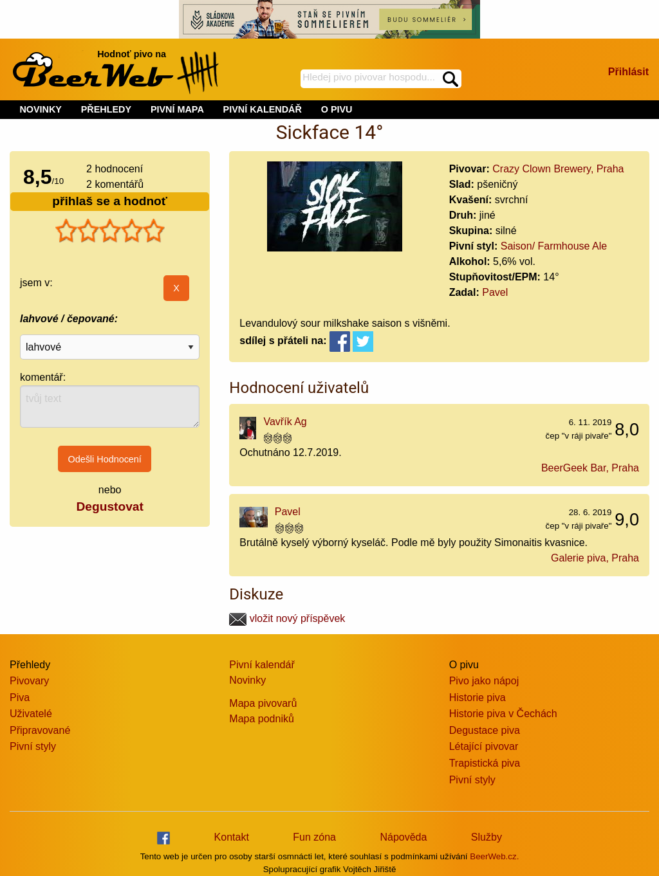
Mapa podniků (261, 718)
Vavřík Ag (284, 421)
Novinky (247, 680)
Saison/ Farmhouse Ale (554, 246)
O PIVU (337, 109)
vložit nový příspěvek (287, 618)
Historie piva (477, 697)
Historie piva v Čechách (503, 713)
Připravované (40, 730)
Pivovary (29, 680)
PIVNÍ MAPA (177, 109)
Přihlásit (628, 71)
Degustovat (109, 506)
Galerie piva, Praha (595, 557)
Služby (486, 837)
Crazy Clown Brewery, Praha (558, 168)
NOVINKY (40, 109)
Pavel (495, 292)
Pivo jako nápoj (484, 680)
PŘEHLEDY (106, 109)
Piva (20, 697)
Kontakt (231, 837)
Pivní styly (33, 746)
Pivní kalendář (261, 664)
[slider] (110, 231)
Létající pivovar (484, 746)
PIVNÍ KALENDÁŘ (262, 109)
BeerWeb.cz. (494, 856)
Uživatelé (31, 713)
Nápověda (403, 837)
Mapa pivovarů (263, 703)
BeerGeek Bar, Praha (590, 467)
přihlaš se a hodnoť (109, 201)
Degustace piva (484, 730)
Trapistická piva (485, 763)
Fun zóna (314, 837)
